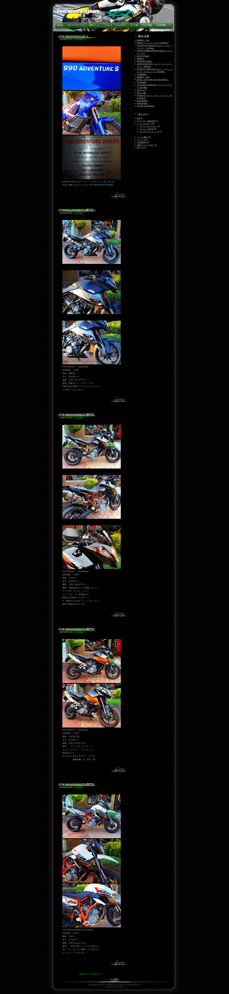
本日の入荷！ (142, 93)
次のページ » (97, 974)
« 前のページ (85, 974)
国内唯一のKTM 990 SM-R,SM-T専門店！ (153, 80)
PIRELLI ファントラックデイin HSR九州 (153, 43)
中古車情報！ (142, 74)
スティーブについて (75, 25)
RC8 (138, 118)
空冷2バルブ (141, 90)
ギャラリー (121, 25)
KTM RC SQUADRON (145, 106)
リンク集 (134, 25)
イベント (108, 25)
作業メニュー (94, 25)
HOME (60, 25)
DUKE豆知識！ (143, 101)
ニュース (140, 140)
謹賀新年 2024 (143, 77)
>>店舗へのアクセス (162, 8)
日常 (138, 148)
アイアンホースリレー (148, 126)
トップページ (60, 30)
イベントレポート (144, 124)
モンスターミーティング (149, 132)
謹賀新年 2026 (143, 40)
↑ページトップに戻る (117, 196)
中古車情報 (161, 25)
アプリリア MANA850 (146, 121)
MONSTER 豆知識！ (145, 61)
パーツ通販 (147, 25)
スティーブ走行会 (147, 129)
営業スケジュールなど (145, 145)
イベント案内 (142, 137)
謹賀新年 (140, 59)
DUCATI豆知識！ (143, 56)
